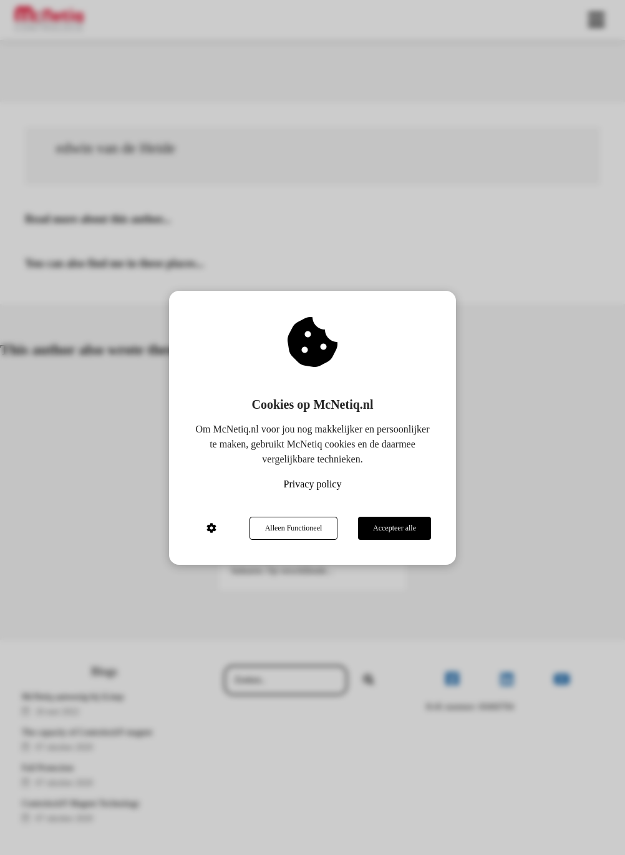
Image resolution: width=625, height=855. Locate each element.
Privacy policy (313, 484)
